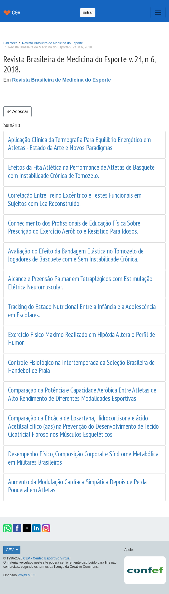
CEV (10, 550)
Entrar (87, 12)
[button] (7, 528)
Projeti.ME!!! (27, 575)
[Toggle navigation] (158, 12)
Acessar (17, 111)
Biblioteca (10, 43)
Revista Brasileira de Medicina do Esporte (52, 43)
